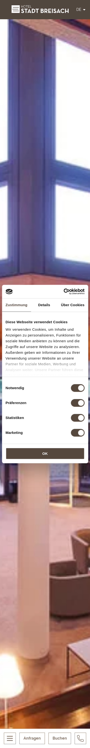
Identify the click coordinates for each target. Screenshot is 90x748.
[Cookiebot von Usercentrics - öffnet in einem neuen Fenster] (64, 291)
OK (45, 453)
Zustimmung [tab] (16, 305)
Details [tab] (44, 305)
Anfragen (32, 738)
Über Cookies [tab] (72, 305)
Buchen (60, 738)
